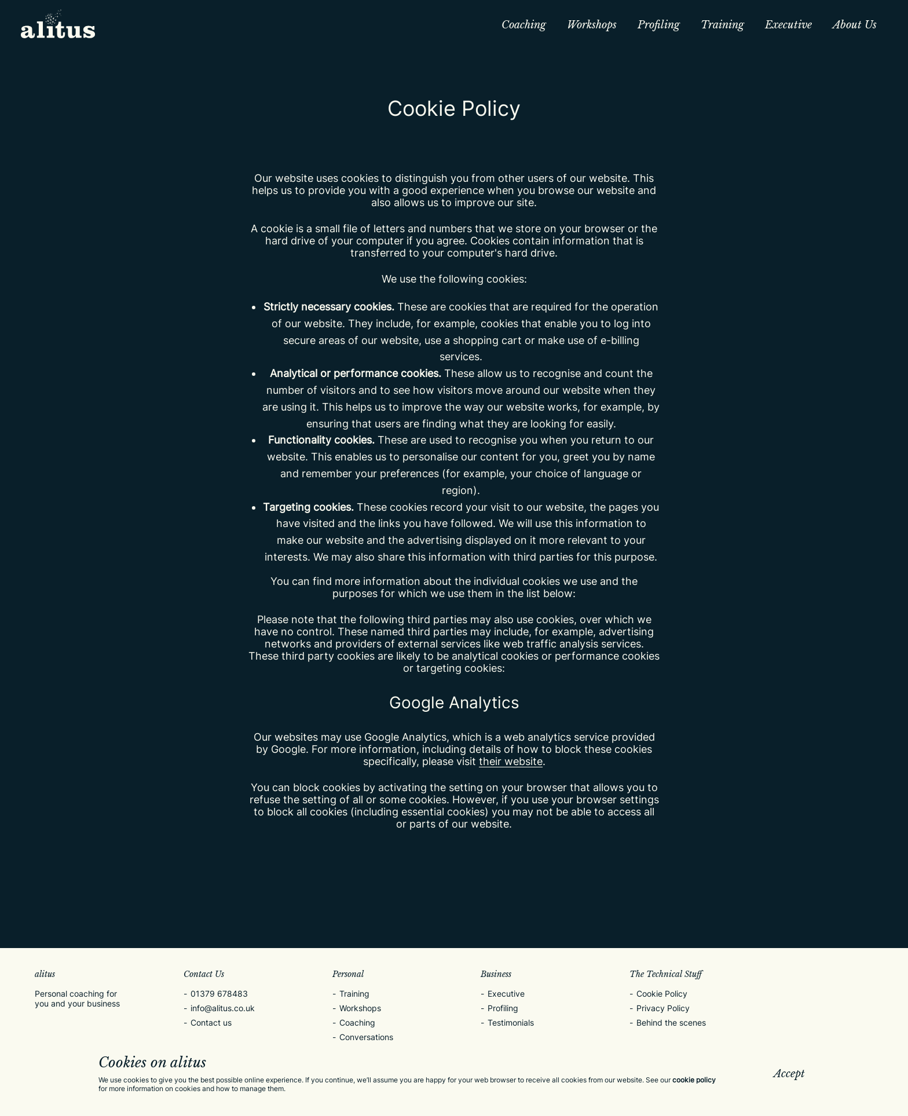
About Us (855, 25)
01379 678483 (219, 993)
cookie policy (694, 1079)
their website (511, 761)
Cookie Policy (661, 993)
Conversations (366, 1037)
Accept (789, 1073)
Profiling (659, 25)
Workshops (592, 25)
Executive (788, 25)
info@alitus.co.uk (223, 1008)
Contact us (211, 1022)
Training (722, 25)
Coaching (523, 25)
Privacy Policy (663, 1008)
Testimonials (511, 1022)
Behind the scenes (671, 1022)
